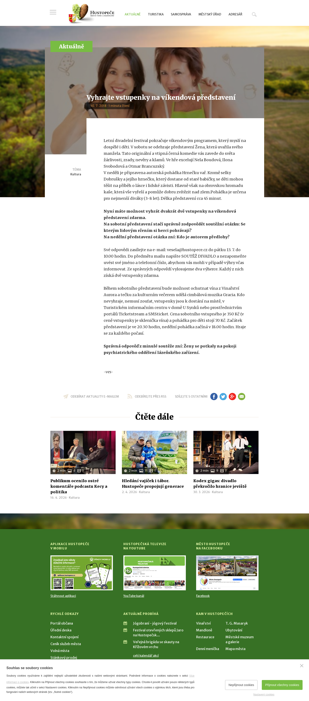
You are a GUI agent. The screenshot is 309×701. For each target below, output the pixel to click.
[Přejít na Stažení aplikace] (81, 572)
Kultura (75, 174)
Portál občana (61, 623)
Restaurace (205, 637)
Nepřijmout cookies (241, 685)
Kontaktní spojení (64, 637)
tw (223, 396)
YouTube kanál (133, 596)
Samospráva (181, 14)
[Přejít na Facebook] (227, 572)
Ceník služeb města (65, 644)
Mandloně (204, 630)
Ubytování (234, 630)
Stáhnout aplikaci (63, 596)
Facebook (203, 596)
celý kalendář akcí (146, 656)
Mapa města (235, 649)
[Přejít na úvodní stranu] (91, 14)
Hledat (254, 14)
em (241, 396)
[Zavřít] (302, 666)
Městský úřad (209, 14)
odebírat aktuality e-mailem (95, 396)
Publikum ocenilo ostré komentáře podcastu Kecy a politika (78, 486)
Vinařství (203, 623)
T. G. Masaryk (237, 623)
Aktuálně (133, 14)
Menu (53, 13)
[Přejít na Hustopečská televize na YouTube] (154, 572)
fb (214, 396)
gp (232, 396)
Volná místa (59, 651)
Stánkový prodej (63, 657)
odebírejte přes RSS (150, 396)
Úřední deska (60, 630)
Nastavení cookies (263, 694)
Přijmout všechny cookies (282, 685)
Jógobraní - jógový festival (155, 623)
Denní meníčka (207, 649)
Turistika (156, 14)
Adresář (235, 14)
